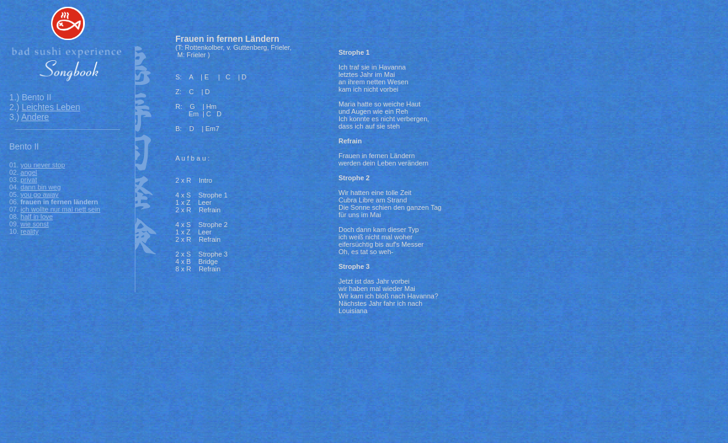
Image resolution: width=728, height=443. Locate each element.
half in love (36, 216)
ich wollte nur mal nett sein (60, 209)
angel (28, 172)
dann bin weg (40, 187)
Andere (35, 117)
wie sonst (34, 224)
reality (29, 231)
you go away (39, 194)
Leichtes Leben (51, 107)
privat (28, 179)
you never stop (42, 165)
